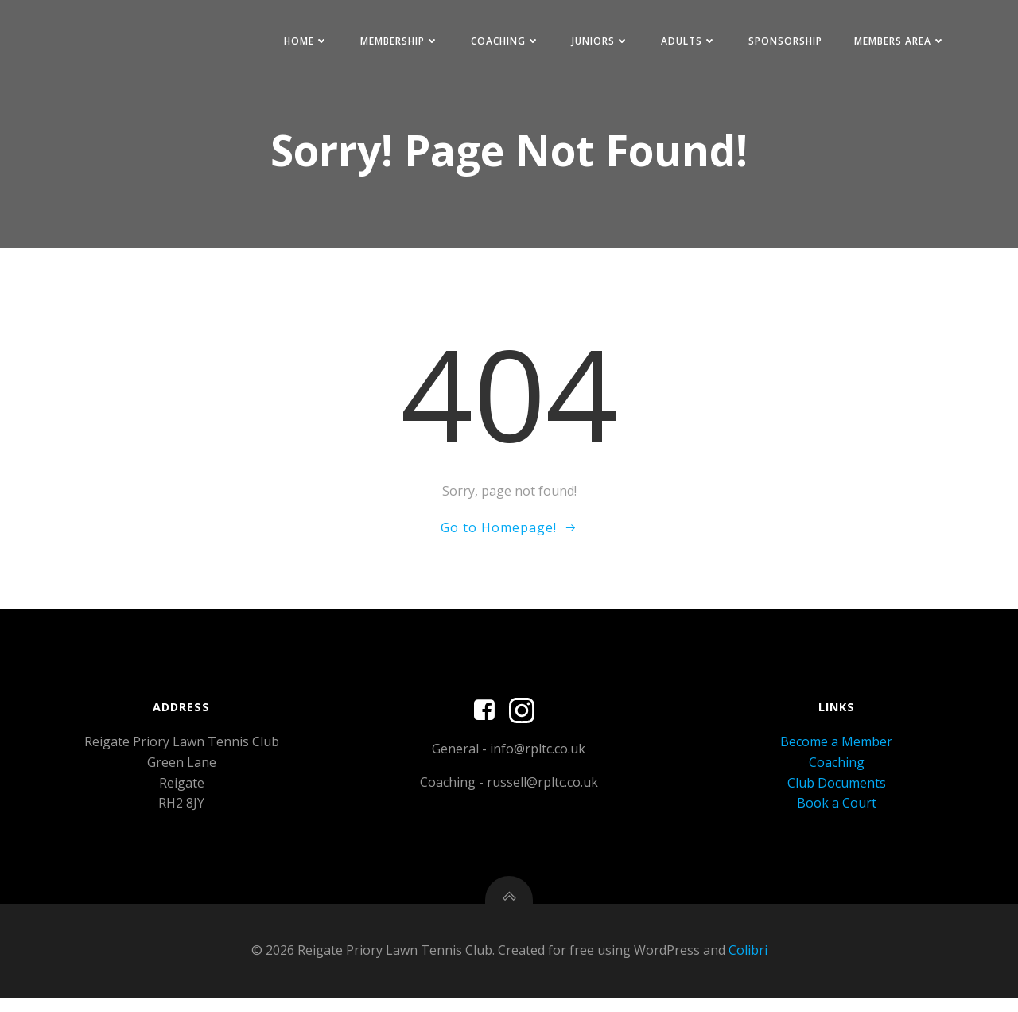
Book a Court (836, 811)
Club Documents (836, 791)
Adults (684, 42)
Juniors (595, 42)
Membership (395, 42)
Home (301, 42)
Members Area (895, 42)
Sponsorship (781, 42)
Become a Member (835, 751)
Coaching (500, 42)
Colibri (748, 964)
